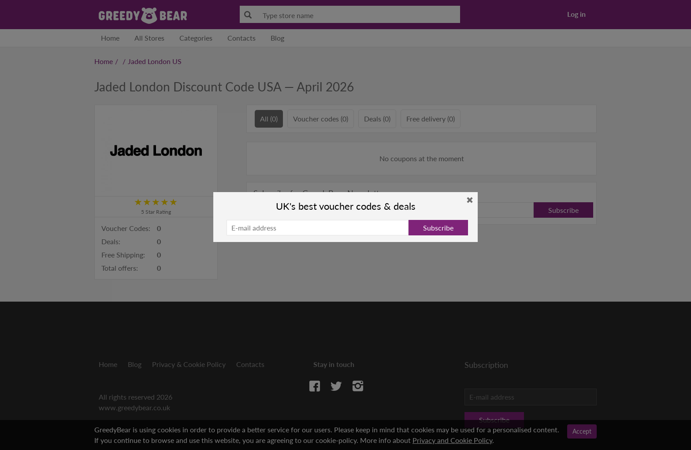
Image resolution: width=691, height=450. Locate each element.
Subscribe (438, 227)
